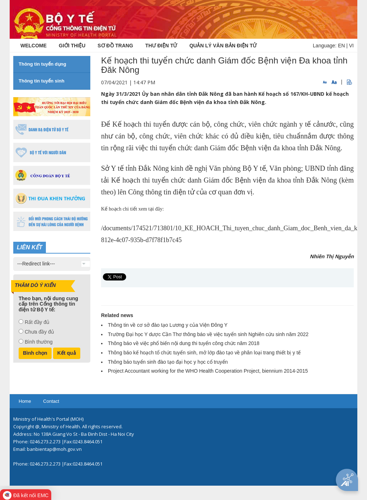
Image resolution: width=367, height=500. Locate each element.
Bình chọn (35, 353)
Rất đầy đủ (37, 322)
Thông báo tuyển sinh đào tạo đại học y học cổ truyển (168, 362)
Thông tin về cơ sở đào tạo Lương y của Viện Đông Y (168, 325)
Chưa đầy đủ (39, 332)
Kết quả (66, 353)
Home (25, 401)
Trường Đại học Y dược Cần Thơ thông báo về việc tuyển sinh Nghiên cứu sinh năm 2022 (208, 334)
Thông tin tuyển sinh (42, 81)
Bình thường (39, 342)
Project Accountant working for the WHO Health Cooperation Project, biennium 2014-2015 (208, 371)
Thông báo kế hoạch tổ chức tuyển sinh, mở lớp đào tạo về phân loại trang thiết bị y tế (204, 352)
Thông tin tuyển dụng (42, 64)
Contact (51, 401)
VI (351, 45)
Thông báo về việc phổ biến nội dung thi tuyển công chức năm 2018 (183, 343)
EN (341, 45)
